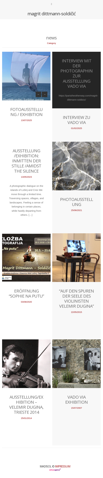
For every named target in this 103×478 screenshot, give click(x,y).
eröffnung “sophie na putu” (26, 293)
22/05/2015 (76, 312)
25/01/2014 (26, 418)
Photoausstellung (76, 201)
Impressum (62, 466)
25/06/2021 (76, 210)
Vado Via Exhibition (76, 399)
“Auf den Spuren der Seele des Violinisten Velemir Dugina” (76, 298)
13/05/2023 (26, 177)
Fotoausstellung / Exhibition (26, 111)
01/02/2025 (76, 128)
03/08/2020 (26, 302)
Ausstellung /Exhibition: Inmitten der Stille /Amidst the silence (26, 161)
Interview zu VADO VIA (76, 119)
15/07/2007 (76, 408)
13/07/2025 (26, 120)
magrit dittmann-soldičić (52, 13)
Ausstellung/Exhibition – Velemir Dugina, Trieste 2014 (26, 404)
